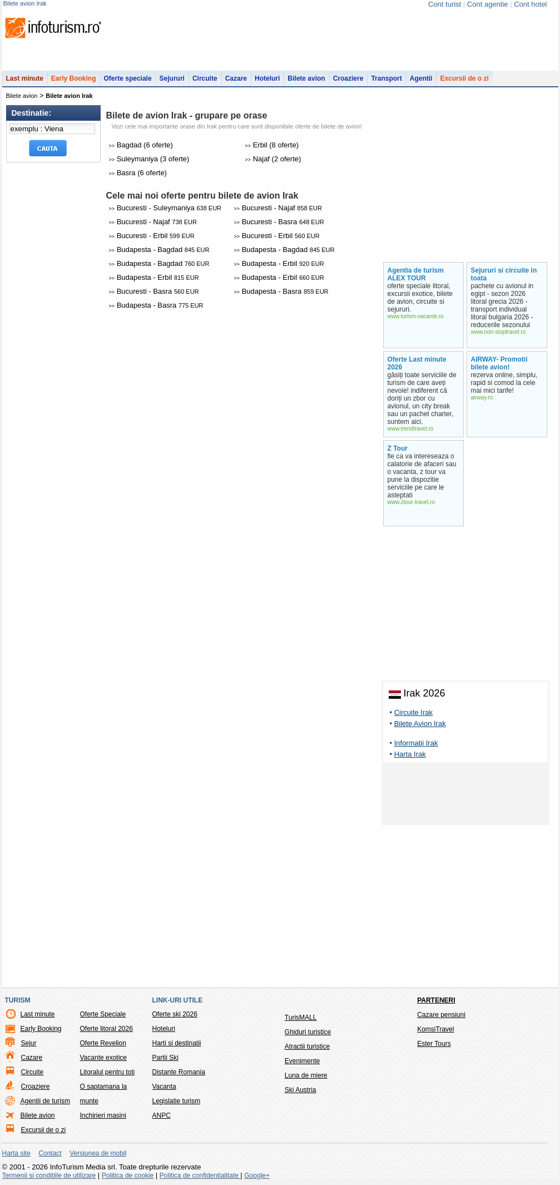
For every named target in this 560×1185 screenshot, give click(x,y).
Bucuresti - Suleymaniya (165, 208)
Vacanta (164, 1086)
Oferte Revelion (103, 1043)
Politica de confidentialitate (200, 1175)
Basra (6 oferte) (138, 173)
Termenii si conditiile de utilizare (49, 1175)
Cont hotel (530, 4)
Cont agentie (487, 4)
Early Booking (73, 78)
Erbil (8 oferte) (272, 145)
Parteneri (436, 1000)
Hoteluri (267, 78)
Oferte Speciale (103, 1014)
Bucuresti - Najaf (278, 208)
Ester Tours (433, 1044)
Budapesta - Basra (281, 291)
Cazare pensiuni (441, 1015)
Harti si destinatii (176, 1043)
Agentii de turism (45, 1101)
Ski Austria (300, 1090)
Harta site (16, 1153)
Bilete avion (306, 78)
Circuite (204, 78)
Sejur (29, 1043)
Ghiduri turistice (308, 1032)
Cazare (236, 78)
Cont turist (444, 4)
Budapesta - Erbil (279, 263)
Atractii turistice (307, 1046)
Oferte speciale (128, 78)
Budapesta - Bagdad (159, 249)
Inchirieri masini (103, 1115)
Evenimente (302, 1061)
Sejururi (172, 78)
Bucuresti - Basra (279, 222)
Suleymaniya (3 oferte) (149, 159)
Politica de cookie (127, 1175)
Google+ (257, 1175)
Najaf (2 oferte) (273, 159)
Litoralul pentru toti (107, 1072)
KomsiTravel (435, 1029)
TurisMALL (301, 1017)
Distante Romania (178, 1072)
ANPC (161, 1115)
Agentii (421, 78)
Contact (49, 1153)
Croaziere (348, 78)
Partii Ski (165, 1057)
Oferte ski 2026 (174, 1014)
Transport (386, 78)
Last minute (24, 78)
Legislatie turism (176, 1101)
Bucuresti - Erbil (152, 235)
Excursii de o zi (464, 78)
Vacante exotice (103, 1057)
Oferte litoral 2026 (106, 1029)
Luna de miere (306, 1075)
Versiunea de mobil (98, 1153)
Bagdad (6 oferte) (141, 145)
